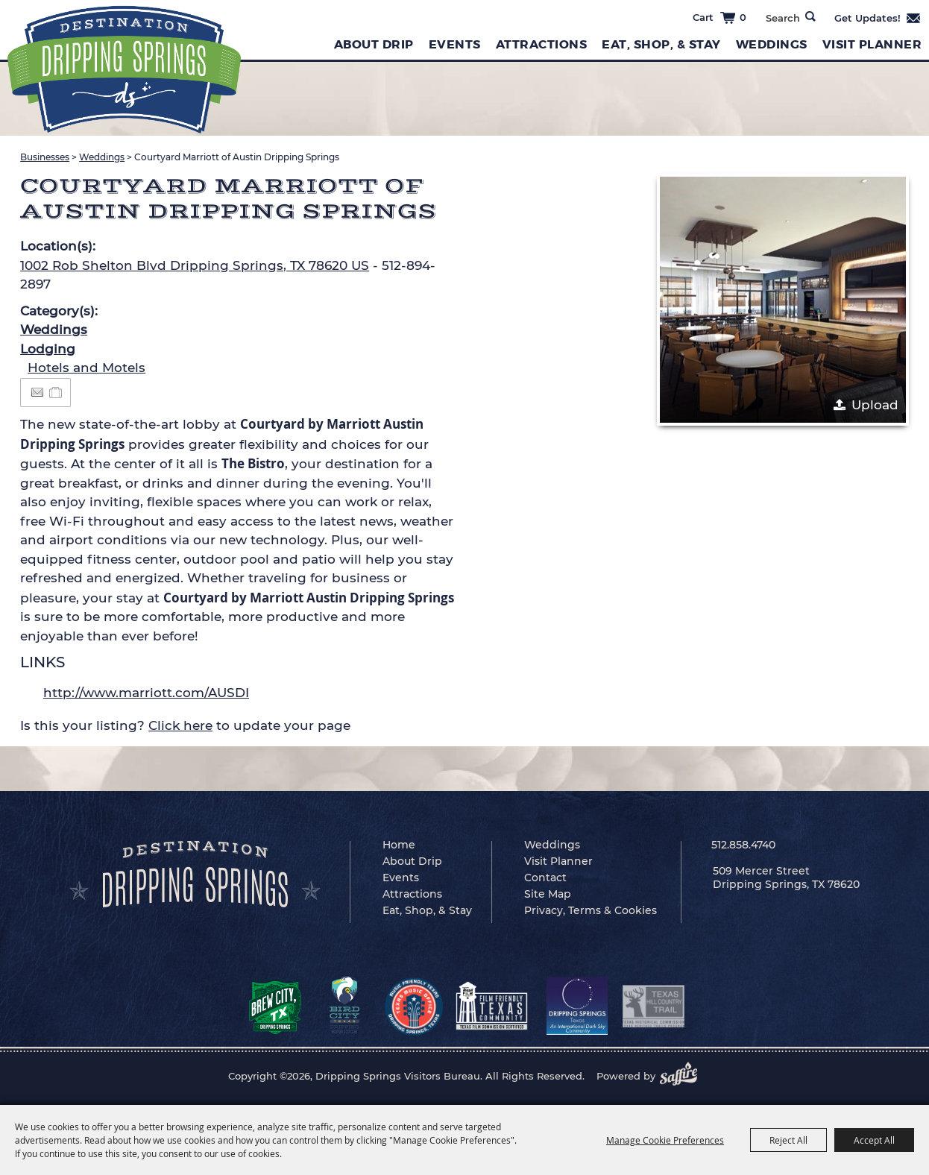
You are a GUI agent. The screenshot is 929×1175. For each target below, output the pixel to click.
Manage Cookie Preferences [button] (665, 1140)
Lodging (47, 348)
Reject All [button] (788, 1140)
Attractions (542, 44)
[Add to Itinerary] (56, 392)
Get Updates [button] (878, 18)
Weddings (771, 44)
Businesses (44, 157)
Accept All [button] (874, 1140)
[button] (783, 300)
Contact (545, 877)
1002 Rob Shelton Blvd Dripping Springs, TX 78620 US (194, 265)
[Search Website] (782, 18)
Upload (874, 404)
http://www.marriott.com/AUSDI (146, 692)
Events (455, 44)
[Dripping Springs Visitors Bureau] (124, 69)
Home (398, 844)
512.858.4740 (743, 844)
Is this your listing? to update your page (185, 725)
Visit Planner (872, 44)
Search (810, 16)
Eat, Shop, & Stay (661, 44)
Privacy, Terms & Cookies (590, 910)
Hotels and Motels (86, 367)
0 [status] (743, 17)
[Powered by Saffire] (683, 1076)
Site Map (547, 894)
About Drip (374, 44)
